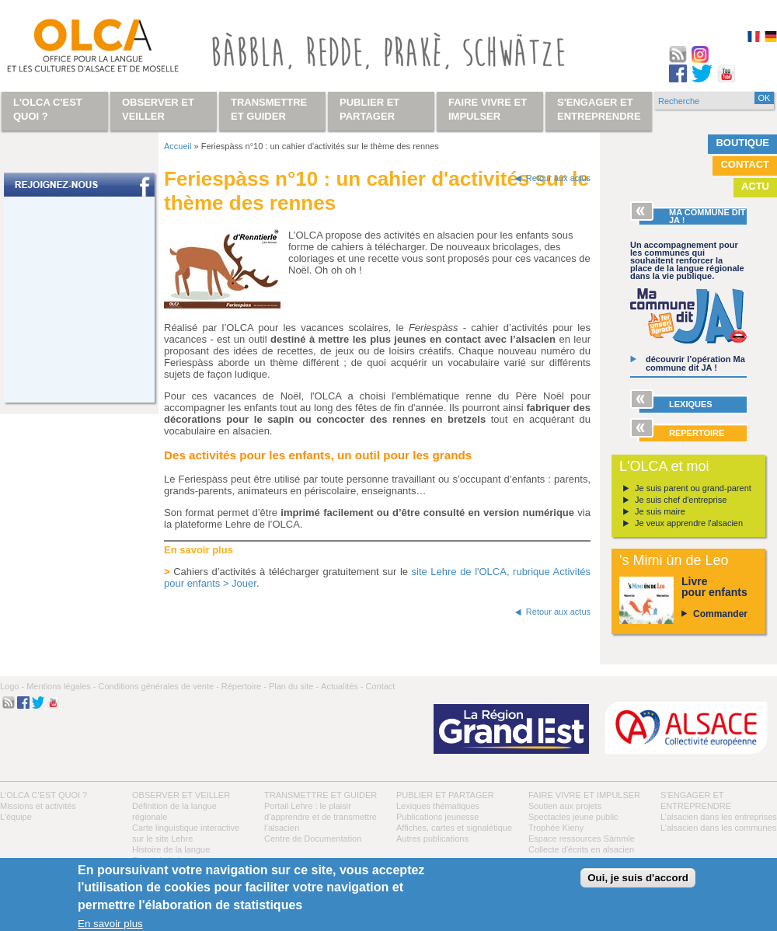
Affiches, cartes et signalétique (454, 827)
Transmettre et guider (320, 795)
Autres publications (432, 838)
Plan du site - (294, 686)
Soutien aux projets (564, 806)
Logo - (12, 686)
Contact (744, 164)
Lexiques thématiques (437, 806)
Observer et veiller (181, 795)
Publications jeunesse (437, 816)
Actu (755, 186)
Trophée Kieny (556, 827)
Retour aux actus (558, 178)
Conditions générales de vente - (158, 686)
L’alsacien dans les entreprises (718, 816)
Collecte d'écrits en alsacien (581, 849)
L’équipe (16, 816)
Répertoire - (244, 686)
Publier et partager (445, 795)
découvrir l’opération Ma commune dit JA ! (695, 363)
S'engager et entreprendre (599, 109)
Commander (720, 613)
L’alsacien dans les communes (718, 827)
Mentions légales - (61, 686)
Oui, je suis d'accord (637, 878)
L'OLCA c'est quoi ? (43, 795)
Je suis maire (660, 511)
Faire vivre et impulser (584, 795)
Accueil (177, 146)
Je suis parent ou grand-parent (693, 488)
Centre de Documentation (312, 838)
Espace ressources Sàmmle (581, 838)
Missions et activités (38, 806)
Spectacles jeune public (573, 816)
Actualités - (342, 686)
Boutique (742, 142)
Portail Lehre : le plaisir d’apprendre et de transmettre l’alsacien (320, 816)
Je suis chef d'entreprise (680, 499)
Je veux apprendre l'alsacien (689, 523)
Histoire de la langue (171, 849)
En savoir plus (110, 923)
